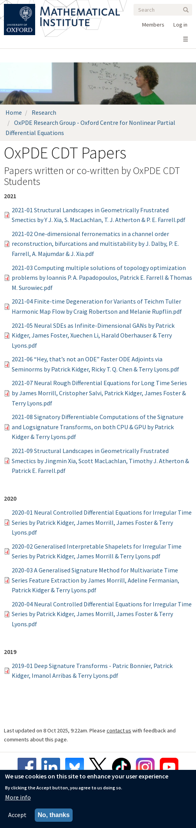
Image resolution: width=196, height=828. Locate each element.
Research (44, 112)
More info (18, 797)
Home (13, 112)
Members (153, 24)
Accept (17, 815)
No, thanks (54, 815)
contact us (119, 730)
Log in (180, 24)
